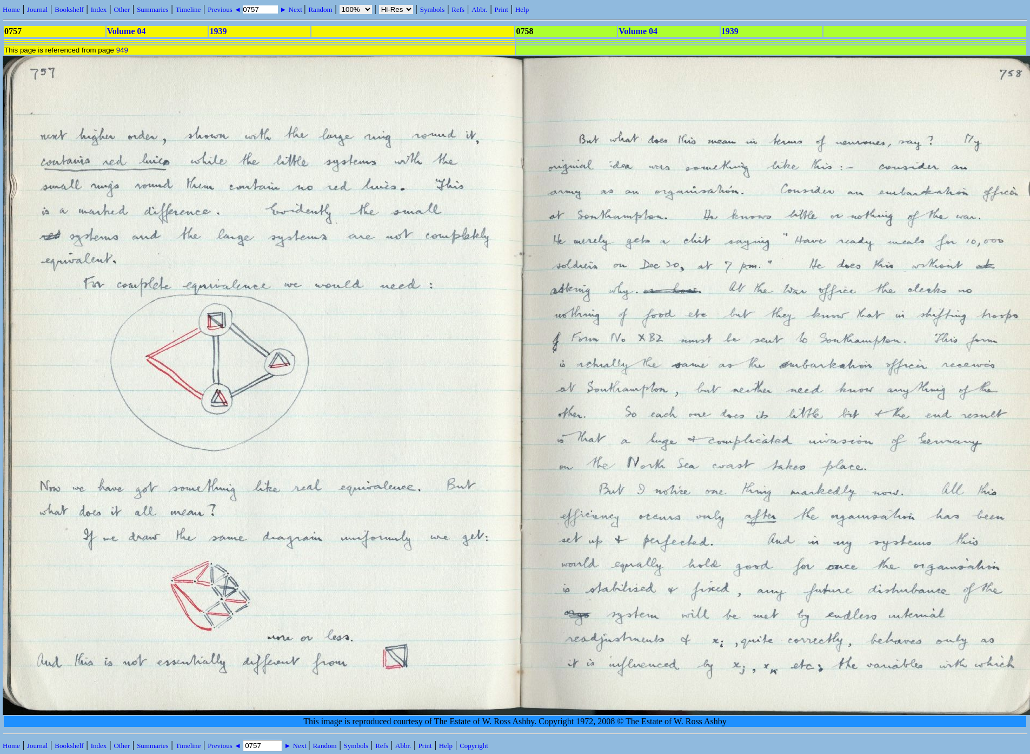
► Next (291, 9)
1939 (218, 31)
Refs (457, 9)
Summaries (153, 9)
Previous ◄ (225, 9)
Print (501, 9)
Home (11, 9)
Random (320, 9)
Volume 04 (126, 31)
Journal (37, 9)
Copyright (474, 746)
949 (122, 50)
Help (522, 9)
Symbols (432, 9)
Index (99, 9)
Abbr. (479, 9)
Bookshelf (69, 9)
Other (122, 9)
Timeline (188, 9)
